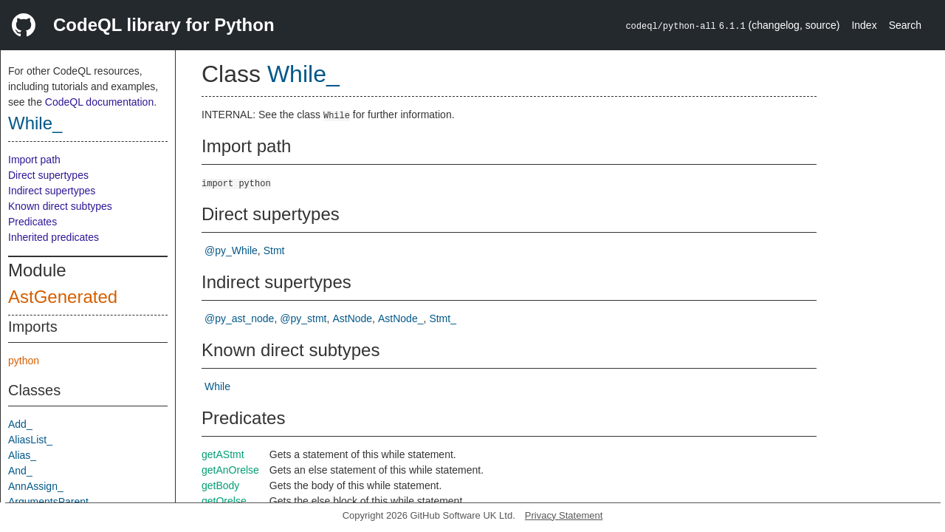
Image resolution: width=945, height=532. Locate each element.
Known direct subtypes (60, 206)
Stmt (274, 250)
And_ (20, 471)
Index (863, 25)
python (23, 360)
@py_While (231, 250)
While (217, 386)
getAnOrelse (230, 470)
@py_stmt (303, 318)
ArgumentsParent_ (51, 502)
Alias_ (22, 455)
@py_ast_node (239, 318)
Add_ (20, 424)
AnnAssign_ (35, 486)
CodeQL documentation (99, 102)
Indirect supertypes (51, 191)
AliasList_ (30, 440)
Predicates (32, 222)
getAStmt (223, 454)
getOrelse (224, 501)
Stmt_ (442, 318)
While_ (35, 123)
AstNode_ (400, 318)
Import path (34, 160)
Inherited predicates (53, 237)
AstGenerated (62, 297)
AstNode (352, 318)
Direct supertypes (48, 175)
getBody (220, 485)
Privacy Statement (564, 515)
